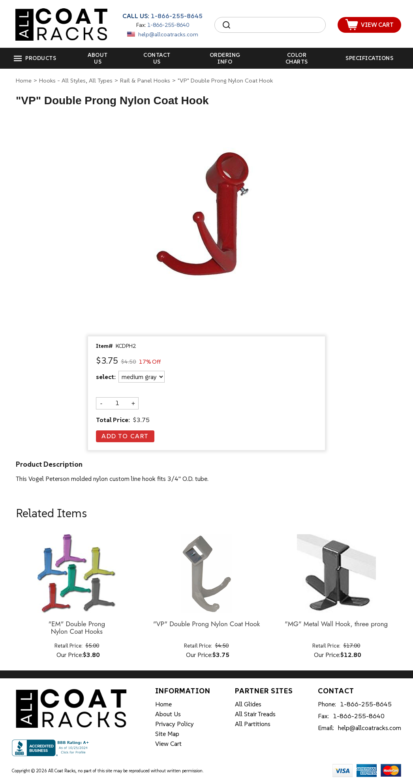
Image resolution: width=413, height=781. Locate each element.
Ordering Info (225, 58)
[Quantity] (117, 403)
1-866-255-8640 (168, 24)
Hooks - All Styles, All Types (76, 80)
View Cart (168, 743)
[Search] (277, 25)
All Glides (248, 704)
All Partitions (252, 724)
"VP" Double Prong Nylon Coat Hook (206, 624)
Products (40, 58)
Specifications (369, 58)
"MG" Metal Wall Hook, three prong (336, 624)
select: (106, 377)
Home (24, 80)
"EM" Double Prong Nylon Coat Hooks (76, 628)
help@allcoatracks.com (168, 34)
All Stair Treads (255, 714)
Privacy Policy (174, 724)
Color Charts (296, 58)
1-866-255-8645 (177, 16)
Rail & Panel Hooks (145, 80)
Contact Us (157, 58)
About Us (98, 58)
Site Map (167, 734)
